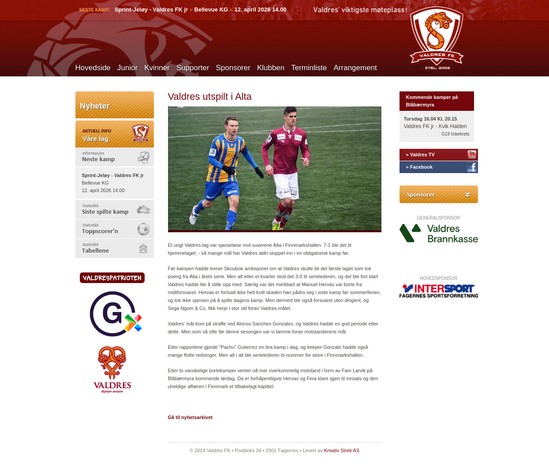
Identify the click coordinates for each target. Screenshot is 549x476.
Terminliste (309, 68)
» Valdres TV (420, 154)
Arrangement (355, 68)
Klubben (270, 68)
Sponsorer (233, 68)
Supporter (192, 68)
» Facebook (419, 167)
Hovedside (93, 68)
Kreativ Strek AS (341, 450)
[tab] (114, 156)
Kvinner (157, 68)
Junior (127, 68)
